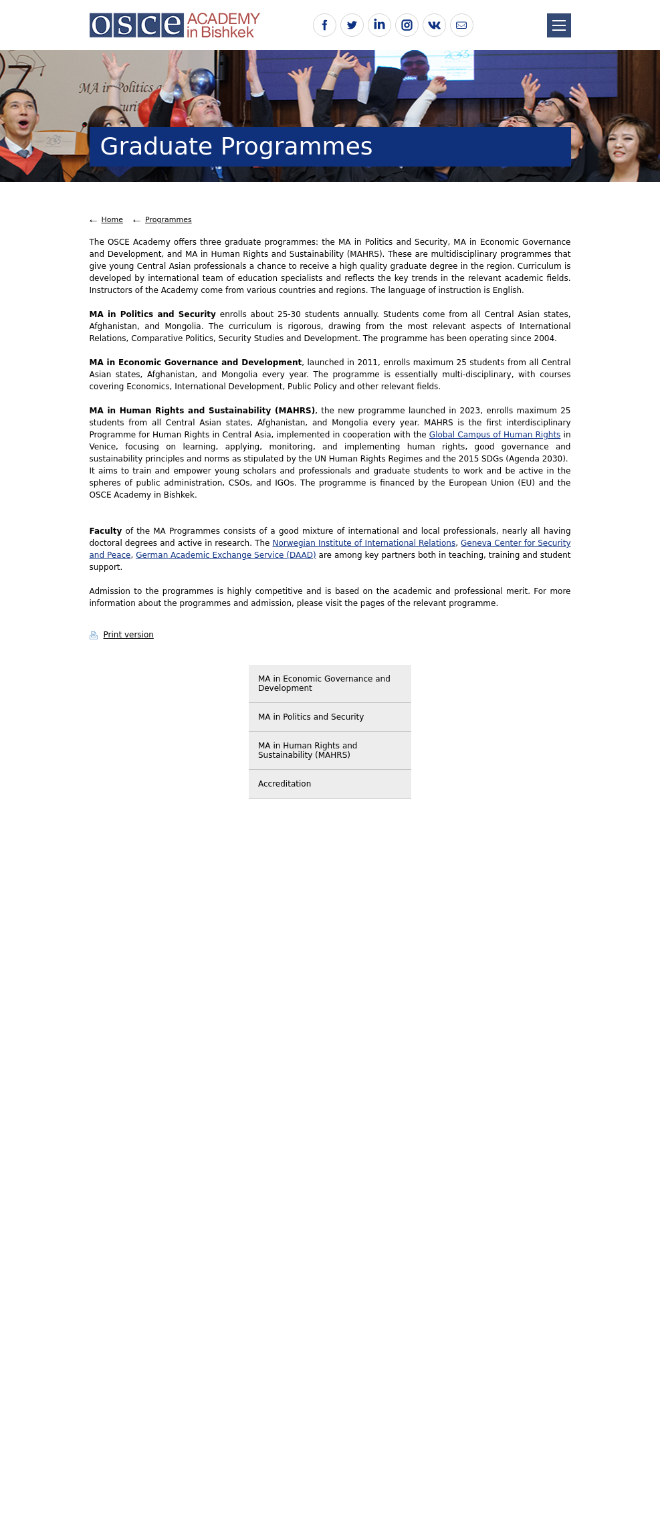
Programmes (168, 219)
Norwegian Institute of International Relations (363, 543)
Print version (129, 634)
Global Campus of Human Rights (495, 434)
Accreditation (284, 784)
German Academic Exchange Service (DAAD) (226, 555)
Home (112, 219)
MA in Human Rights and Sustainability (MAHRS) (307, 750)
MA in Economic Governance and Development (324, 683)
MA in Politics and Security (311, 717)
